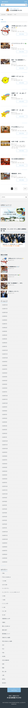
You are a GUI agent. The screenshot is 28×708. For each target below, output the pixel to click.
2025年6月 (4, 327)
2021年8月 (4, 501)
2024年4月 (4, 380)
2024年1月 (4, 392)
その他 (3, 596)
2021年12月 (4, 486)
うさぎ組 (14, 145)
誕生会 (3, 679)
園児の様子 (15, 31)
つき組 (14, 65)
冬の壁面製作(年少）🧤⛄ (14, 266)
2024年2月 (4, 388)
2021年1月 (4, 528)
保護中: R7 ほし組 (17, 110)
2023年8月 (4, 410)
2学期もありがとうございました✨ (16, 258)
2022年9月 (4, 452)
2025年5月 (4, 331)
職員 (3, 667)
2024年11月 (4, 354)
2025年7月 (4, 324)
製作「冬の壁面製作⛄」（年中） (15, 283)
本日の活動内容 (5, 660)
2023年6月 (4, 418)
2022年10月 (5, 448)
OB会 (3, 573)
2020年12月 (5, 531)
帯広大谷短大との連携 (7, 641)
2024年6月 (4, 373)
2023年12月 (5, 395)
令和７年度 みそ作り (18, 141)
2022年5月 (4, 467)
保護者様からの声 (6, 618)
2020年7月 (4, 550)
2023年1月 (4, 437)
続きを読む (21, 34)
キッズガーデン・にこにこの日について (11, 592)
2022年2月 (4, 479)
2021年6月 (4, 509)
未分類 (3, 656)
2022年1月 (4, 482)
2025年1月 (4, 346)
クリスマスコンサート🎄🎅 (14, 275)
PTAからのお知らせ (6, 577)
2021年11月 (4, 490)
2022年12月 (5, 441)
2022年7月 (4, 460)
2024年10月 (5, 358)
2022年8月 (4, 456)
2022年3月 (4, 475)
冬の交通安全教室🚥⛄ (18, 159)
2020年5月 (4, 558)
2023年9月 (4, 407)
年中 (18, 31)
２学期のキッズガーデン (13, 291)
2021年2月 (4, 524)
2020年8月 (4, 547)
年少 (21, 31)
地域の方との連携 (6, 637)
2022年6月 (4, 463)
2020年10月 (5, 539)
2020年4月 (4, 562)
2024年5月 (4, 376)
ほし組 (17, 65)
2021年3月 (4, 520)
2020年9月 (4, 543)
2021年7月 (4, 505)
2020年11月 (4, 535)
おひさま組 (19, 145)
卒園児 (3, 622)
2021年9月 (4, 497)
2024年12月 (5, 350)
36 (15, 188)
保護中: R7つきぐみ (17, 76)
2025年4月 (4, 335)
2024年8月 (4, 365)
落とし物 (4, 671)
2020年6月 (4, 554)
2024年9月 (4, 361)
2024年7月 (4, 369)
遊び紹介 (4, 683)
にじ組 (3, 607)
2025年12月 (5, 305)
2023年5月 (4, 422)
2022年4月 (4, 471)
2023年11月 (4, 399)
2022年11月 (4, 444)
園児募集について (6, 633)
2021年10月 (4, 494)
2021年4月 (4, 516)
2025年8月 (4, 320)
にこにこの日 (5, 603)
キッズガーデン (5, 588)
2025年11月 (4, 308)
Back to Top (14, 690)
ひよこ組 (15, 146)
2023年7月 (4, 414)
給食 (3, 664)
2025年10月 (5, 312)
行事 (25, 130)
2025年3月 (4, 339)
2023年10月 (5, 403)
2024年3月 (4, 384)
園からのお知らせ (6, 626)
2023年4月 (4, 426)
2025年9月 (4, 316)
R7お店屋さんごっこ (17, 127)
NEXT (25, 188)
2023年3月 (4, 429)
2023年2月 (4, 433)
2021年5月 (4, 512)
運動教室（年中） (16, 173)
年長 (23, 31)
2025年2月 (4, 342)
